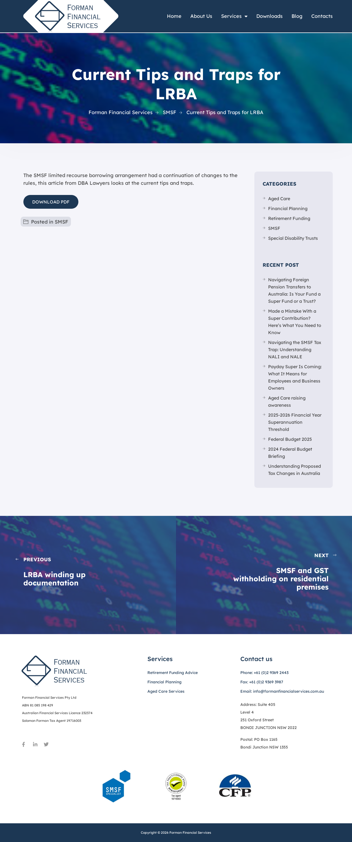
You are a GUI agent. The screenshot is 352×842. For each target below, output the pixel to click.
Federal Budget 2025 (290, 439)
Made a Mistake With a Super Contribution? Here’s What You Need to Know (294, 321)
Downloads (269, 16)
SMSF (61, 222)
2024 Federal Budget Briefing (290, 452)
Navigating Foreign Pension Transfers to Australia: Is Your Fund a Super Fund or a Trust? (294, 290)
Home (174, 16)
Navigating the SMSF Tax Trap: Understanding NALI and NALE (294, 349)
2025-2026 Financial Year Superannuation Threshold (294, 422)
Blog (297, 16)
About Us (201, 16)
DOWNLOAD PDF (51, 202)
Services (234, 16)
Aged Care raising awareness (287, 401)
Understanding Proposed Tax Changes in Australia (294, 469)
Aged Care (279, 198)
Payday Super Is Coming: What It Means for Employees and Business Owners (295, 377)
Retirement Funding (289, 218)
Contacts (322, 16)
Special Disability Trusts (293, 238)
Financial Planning (287, 208)
